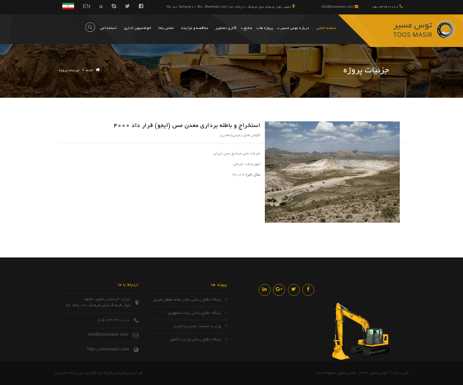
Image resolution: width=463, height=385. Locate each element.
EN (86, 7)
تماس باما (166, 28)
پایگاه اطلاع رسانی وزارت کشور (195, 340)
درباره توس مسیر (294, 28)
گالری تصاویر (226, 28)
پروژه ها (266, 28)
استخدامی (108, 28)
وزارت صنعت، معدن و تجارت (197, 326)
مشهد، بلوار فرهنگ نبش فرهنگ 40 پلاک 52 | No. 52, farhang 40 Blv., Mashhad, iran (231, 6)
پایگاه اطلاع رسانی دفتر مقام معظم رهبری (187, 300)
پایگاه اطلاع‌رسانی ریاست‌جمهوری (194, 313)
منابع (248, 28)
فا (101, 7)
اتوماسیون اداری (137, 28)
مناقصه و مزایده (194, 28)
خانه (89, 70)
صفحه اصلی (326, 28)
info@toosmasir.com (339, 7)
